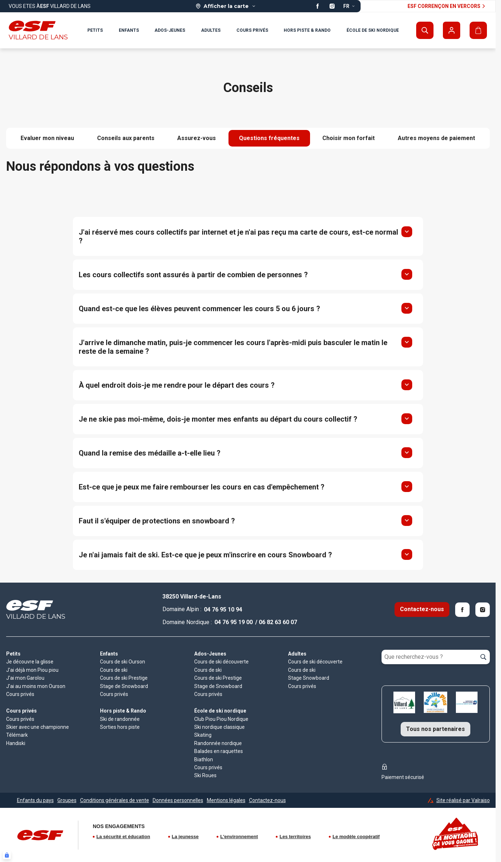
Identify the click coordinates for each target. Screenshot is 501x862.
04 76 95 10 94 (223, 609)
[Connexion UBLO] (7, 855)
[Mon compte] (451, 30)
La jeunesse (185, 836)
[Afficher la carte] (226, 6)
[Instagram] (482, 609)
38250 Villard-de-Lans (191, 596)
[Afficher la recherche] (425, 30)
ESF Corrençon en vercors (447, 6)
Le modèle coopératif (356, 836)
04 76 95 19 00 (233, 622)
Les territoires (295, 836)
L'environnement (239, 836)
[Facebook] (462, 609)
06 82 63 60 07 (278, 622)
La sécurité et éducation (123, 836)
